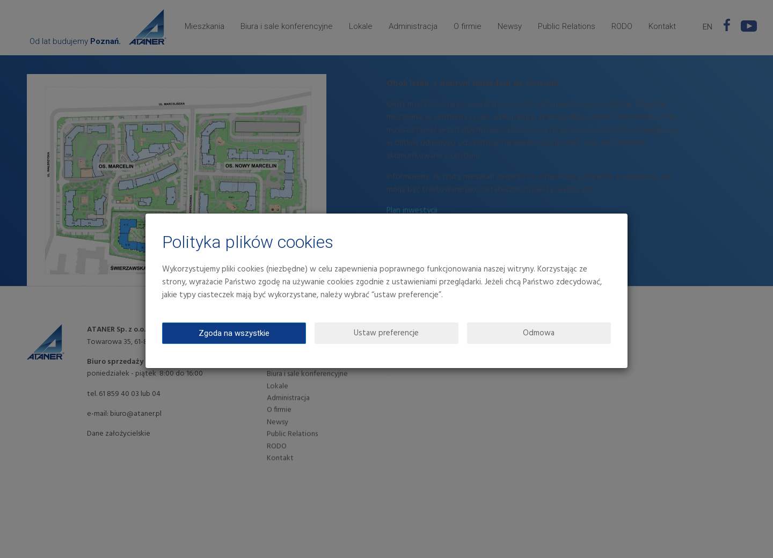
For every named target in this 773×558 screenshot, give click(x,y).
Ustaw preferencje (386, 333)
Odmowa (539, 333)
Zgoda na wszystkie (234, 333)
